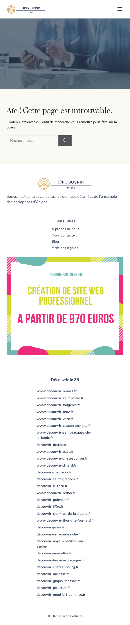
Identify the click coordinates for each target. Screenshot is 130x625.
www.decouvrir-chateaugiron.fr (62, 458)
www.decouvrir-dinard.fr (56, 465)
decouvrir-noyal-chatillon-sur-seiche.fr (61, 544)
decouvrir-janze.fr (51, 527)
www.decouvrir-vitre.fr (55, 418)
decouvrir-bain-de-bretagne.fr (60, 560)
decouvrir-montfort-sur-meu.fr (61, 594)
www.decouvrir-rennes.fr (57, 391)
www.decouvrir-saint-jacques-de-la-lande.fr (64, 435)
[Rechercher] (65, 140)
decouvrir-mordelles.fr (54, 553)
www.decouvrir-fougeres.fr (58, 405)
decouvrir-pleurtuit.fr (53, 587)
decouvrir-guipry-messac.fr (58, 581)
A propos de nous (65, 229)
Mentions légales (65, 248)
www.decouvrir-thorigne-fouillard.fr (65, 520)
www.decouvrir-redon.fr (56, 493)
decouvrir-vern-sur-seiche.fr (59, 534)
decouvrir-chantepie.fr (54, 472)
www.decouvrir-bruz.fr (55, 411)
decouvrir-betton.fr (52, 444)
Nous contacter (64, 235)
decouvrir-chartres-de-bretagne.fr (64, 513)
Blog (55, 241)
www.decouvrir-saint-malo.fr (60, 398)
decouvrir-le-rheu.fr (52, 486)
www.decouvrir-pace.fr (55, 451)
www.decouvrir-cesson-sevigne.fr (64, 425)
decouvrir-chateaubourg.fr (57, 567)
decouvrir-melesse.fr (53, 574)
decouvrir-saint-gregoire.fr (58, 479)
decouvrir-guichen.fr (53, 499)
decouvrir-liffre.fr (50, 506)
